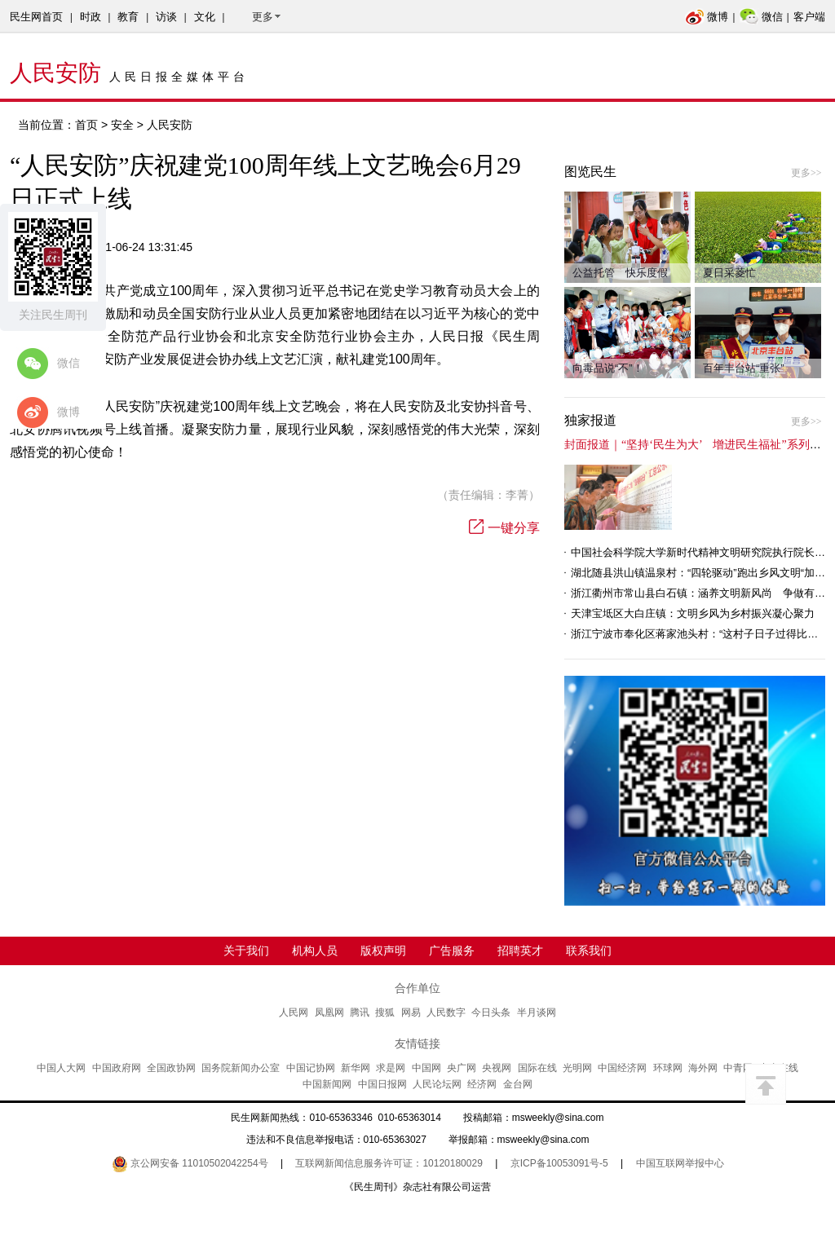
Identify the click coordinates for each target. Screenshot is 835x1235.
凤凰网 (329, 1012)
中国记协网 (310, 1068)
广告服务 (452, 950)
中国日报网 (382, 1084)
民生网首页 (36, 17)
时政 (90, 17)
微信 (761, 17)
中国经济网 (622, 1068)
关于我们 (246, 950)
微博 (706, 17)
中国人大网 (61, 1068)
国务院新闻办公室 (240, 1068)
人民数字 (446, 1012)
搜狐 (385, 1012)
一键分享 (504, 528)
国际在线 (537, 1068)
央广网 (461, 1068)
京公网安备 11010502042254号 (190, 1163)
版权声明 (383, 950)
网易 (411, 1012)
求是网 (390, 1068)
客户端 (809, 17)
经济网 (482, 1084)
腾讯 (359, 1012)
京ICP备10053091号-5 (559, 1163)
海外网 (703, 1068)
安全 (122, 124)
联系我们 (589, 950)
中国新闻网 (327, 1084)
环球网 (668, 1068)
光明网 (577, 1068)
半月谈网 (536, 1012)
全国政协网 (171, 1068)
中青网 (738, 1068)
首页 (86, 124)
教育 (128, 17)
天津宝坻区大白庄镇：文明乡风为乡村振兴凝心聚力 (693, 613)
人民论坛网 (437, 1084)
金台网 (517, 1084)
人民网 (293, 1012)
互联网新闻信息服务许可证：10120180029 (388, 1163)
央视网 (496, 1068)
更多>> (806, 173)
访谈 (166, 17)
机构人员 (315, 950)
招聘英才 (520, 950)
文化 (204, 17)
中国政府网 (116, 1068)
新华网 (355, 1068)
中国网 (426, 1068)
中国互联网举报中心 (680, 1163)
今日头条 (490, 1012)
